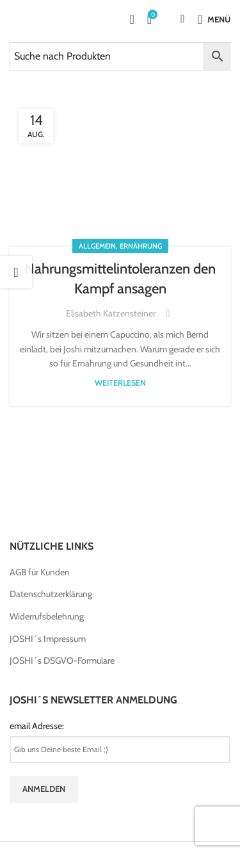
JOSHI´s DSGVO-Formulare (62, 660)
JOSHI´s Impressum (48, 639)
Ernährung (141, 246)
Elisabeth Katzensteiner (111, 313)
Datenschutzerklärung (51, 594)
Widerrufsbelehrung (47, 616)
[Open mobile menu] (214, 19)
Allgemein (97, 246)
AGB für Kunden (40, 572)
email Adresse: (37, 726)
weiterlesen (120, 383)
